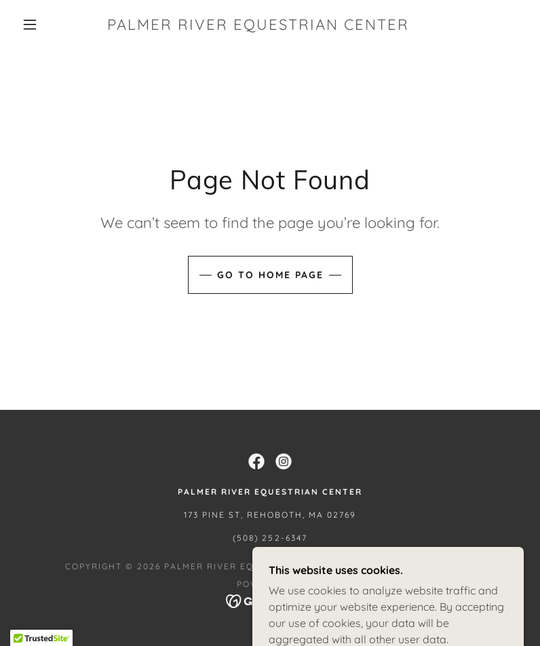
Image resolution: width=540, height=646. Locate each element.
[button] (29, 24)
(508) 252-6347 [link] (270, 538)
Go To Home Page (270, 275)
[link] (258, 26)
